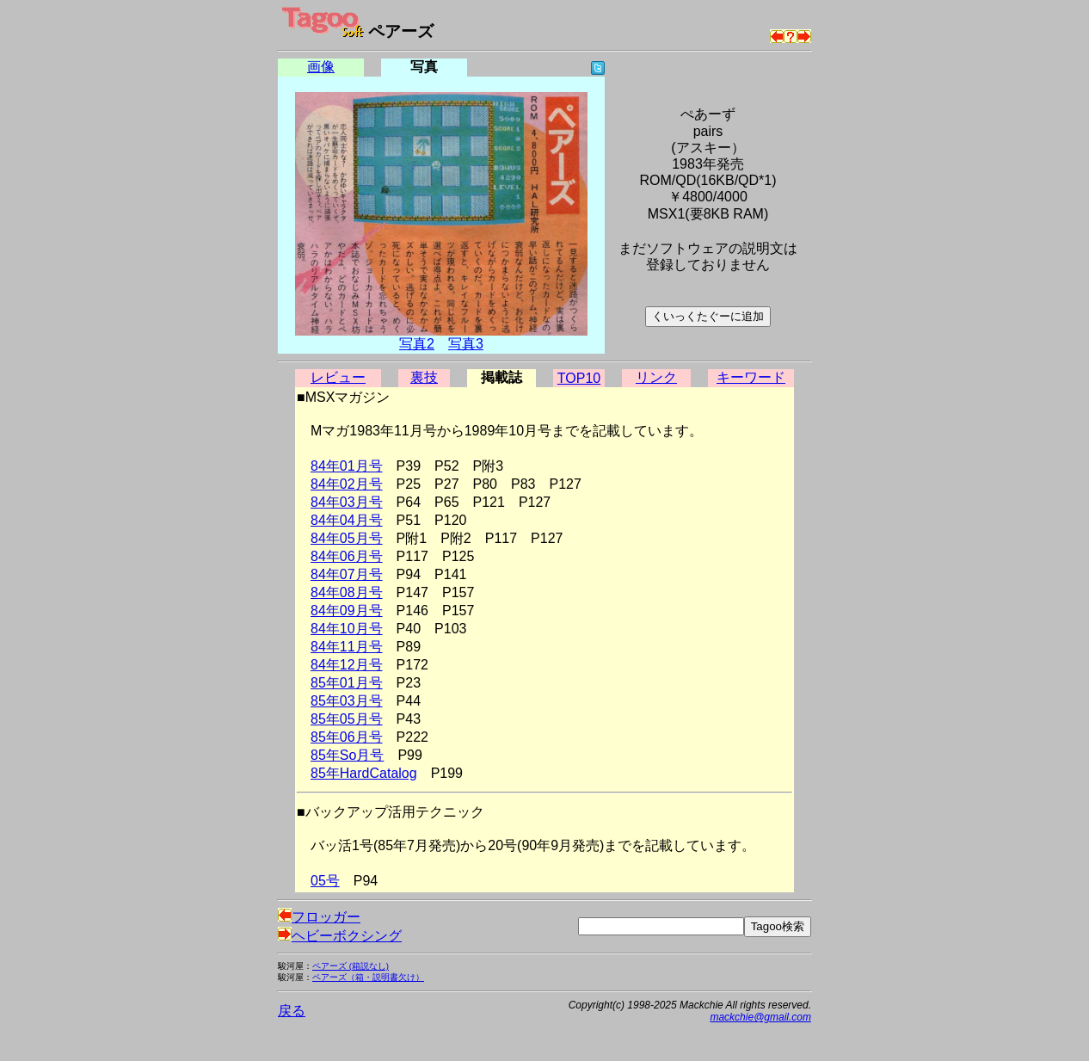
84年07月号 (347, 574)
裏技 (424, 377)
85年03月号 (347, 701)
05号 (325, 880)
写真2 (416, 343)
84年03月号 (347, 502)
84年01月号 (347, 466)
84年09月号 (347, 610)
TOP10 (578, 378)
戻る (291, 1010)
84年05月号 (347, 538)
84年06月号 (347, 556)
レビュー (338, 377)
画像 (321, 66)
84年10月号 (347, 628)
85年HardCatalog (364, 773)
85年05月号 (347, 719)
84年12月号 (347, 664)
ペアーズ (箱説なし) (350, 966)
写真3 (465, 343)
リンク (656, 377)
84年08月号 (347, 592)
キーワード (751, 377)
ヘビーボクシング (340, 935)
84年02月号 (347, 484)
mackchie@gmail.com (760, 1017)
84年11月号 (347, 646)
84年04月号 (347, 520)
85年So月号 (347, 755)
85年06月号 (347, 737)
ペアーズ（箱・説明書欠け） (368, 977)
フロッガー (319, 917)
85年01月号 (347, 682)
